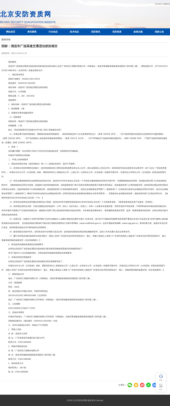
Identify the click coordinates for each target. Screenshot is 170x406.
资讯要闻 (31, 32)
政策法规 (138, 32)
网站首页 (10, 32)
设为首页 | (159, 4)
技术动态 (74, 32)
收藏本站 (166, 4)
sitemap (99, 400)
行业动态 (53, 32)
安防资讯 (95, 32)
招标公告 (159, 32)
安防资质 (116, 32)
